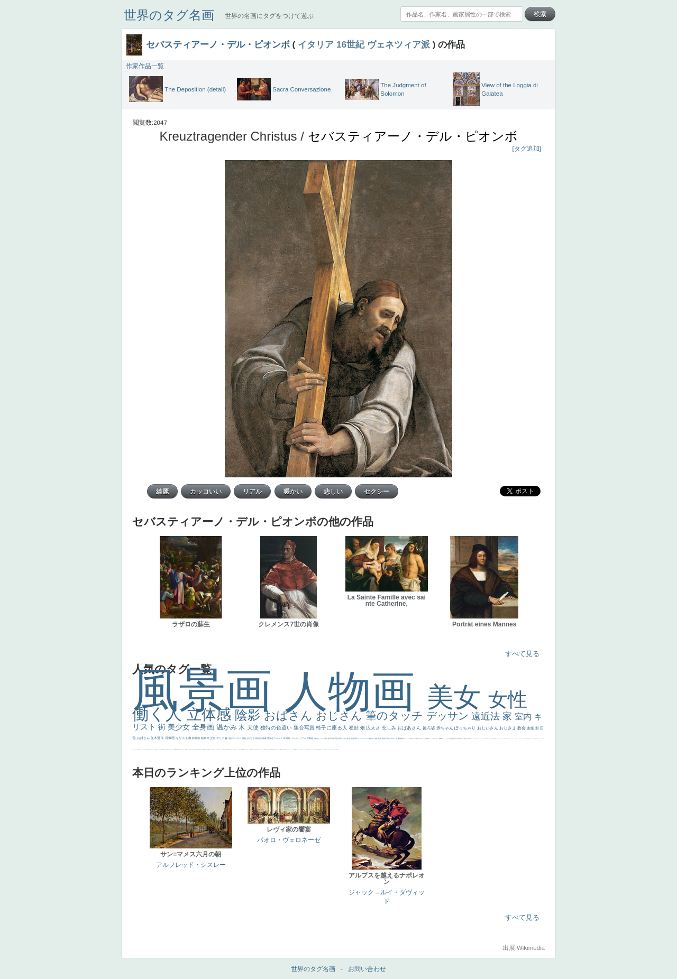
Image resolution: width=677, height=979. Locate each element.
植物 (257, 738)
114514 (244, 749)
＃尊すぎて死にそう (477, 738)
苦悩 (146, 749)
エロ (325, 749)
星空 (195, 749)
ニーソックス (292, 749)
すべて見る (522, 654)
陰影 (249, 715)
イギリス (531, 738)
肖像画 (170, 738)
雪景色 (270, 738)
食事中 (224, 749)
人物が (314, 749)
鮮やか (371, 738)
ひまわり (183, 749)
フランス (133, 749)
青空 (454, 738)
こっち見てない (212, 749)
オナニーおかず (518, 738)
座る (207, 749)
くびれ (135, 749)
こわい (298, 749)
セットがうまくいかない (499, 738)
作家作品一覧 (145, 66)
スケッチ (278, 738)
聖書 (495, 738)
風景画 (208, 690)
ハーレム (246, 749)
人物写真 (194, 749)
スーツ (533, 738)
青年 (461, 738)
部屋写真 (354, 738)
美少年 (163, 749)
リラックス (481, 738)
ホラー (331, 749)
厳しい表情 (485, 738)
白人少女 (235, 749)
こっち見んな (433, 738)
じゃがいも (323, 749)
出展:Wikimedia (523, 948)
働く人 (159, 714)
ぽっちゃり (465, 728)
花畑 (326, 738)
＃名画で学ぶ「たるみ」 (287, 749)
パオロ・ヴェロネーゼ (289, 840)
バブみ (307, 749)
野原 (387, 738)
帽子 (487, 738)
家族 (384, 738)
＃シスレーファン (541, 738)
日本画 (411, 738)
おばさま (250, 738)
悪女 (543, 738)
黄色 (296, 749)
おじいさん (488, 728)
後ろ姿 (429, 728)
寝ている (180, 749)
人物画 (356, 691)
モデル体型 (346, 738)
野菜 (139, 749)
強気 (244, 738)
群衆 (274, 749)
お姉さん (144, 738)
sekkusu (281, 749)
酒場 (156, 749)
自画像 (263, 738)
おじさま (508, 728)
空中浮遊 (190, 749)
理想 (174, 749)
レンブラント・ (278, 749)
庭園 (440, 738)
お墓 (300, 749)
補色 (428, 738)
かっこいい (262, 749)
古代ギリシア (405, 738)
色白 (214, 749)
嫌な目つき (205, 749)
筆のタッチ (395, 715)
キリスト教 (184, 738)
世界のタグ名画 (169, 15)
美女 (457, 697)
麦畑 (531, 728)
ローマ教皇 (250, 749)
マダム (202, 749)
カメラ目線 (425, 738)
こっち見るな (489, 738)
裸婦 (257, 749)
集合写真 (305, 728)
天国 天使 (503, 738)
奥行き (252, 749)
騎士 (201, 749)
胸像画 (400, 738)
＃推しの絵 (305, 749)
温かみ (227, 727)
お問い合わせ (367, 969)
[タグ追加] (527, 148)
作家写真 (335, 738)
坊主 (178, 749)
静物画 (196, 738)
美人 (284, 749)
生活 (138, 749)
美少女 (180, 727)
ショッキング (311, 749)
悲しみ (390, 728)
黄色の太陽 (319, 749)
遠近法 (486, 716)
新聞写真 (177, 749)
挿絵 (272, 749)
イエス (140, 749)
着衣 (469, 738)
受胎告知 (265, 749)
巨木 (459, 738)
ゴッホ (538, 738)
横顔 (354, 728)
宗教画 (310, 738)
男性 (470, 738)
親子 (255, 749)
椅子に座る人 (332, 728)
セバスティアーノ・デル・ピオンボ (218, 44)
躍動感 (295, 749)
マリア (220, 738)
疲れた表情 (419, 738)
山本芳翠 (226, 749)
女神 (247, 749)
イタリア (316, 44)
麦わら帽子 (149, 749)
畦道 (275, 749)
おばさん (290, 715)
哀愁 (233, 749)
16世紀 (350, 44)
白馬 (218, 749)
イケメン (295, 738)
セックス (158, 749)
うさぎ (414, 738)
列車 (164, 749)
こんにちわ (447, 738)
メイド (514, 738)
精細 (534, 738)
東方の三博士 (240, 749)
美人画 (507, 738)
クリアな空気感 (316, 749)
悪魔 (175, 749)
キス (437, 738)
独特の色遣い (277, 728)
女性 (507, 699)
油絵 (376, 738)
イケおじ (302, 749)
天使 (253, 727)
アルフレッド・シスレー (191, 865)
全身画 (204, 727)
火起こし (254, 749)
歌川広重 (167, 749)
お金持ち (199, 749)
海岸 (512, 738)
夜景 (340, 738)
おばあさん (410, 728)
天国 (529, 738)
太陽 (464, 738)
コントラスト (152, 749)
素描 (451, 738)
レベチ (144, 749)
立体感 (211, 714)
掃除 (288, 738)
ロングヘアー (365, 738)
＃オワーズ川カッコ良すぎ (523, 738)
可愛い (258, 749)
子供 (147, 749)
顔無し (516, 738)
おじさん (340, 715)
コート (299, 749)
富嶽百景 (186, 749)
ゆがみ (169, 749)
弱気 (536, 738)
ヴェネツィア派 (398, 44)
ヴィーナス (231, 749)
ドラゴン (192, 749)
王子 (483, 738)
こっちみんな (473, 738)
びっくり (320, 738)
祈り (137, 749)
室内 (524, 716)
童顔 (187, 749)
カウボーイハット (510, 738)
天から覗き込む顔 (268, 749)
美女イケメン (171, 749)
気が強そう (333, 749)
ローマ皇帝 (335, 749)
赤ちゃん (445, 728)
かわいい (143, 749)
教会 (522, 728)
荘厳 (315, 738)
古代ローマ (393, 738)
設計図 (271, 749)
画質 (208, 749)
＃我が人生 (160, 749)
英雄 (380, 738)
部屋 (442, 738)
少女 (213, 738)
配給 (203, 749)
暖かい (282, 749)
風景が (528, 738)
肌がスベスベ (235, 738)
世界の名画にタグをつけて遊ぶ (269, 16)
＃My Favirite (493, 738)
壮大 (466, 738)
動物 (204, 738)
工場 (456, 738)
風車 (337, 749)
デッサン (449, 716)
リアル (303, 738)
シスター (238, 749)
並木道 (156, 738)
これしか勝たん (328, 749)
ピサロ (260, 749)
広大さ (374, 728)
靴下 (308, 749)
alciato (229, 749)
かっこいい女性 (221, 749)
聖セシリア (217, 749)
